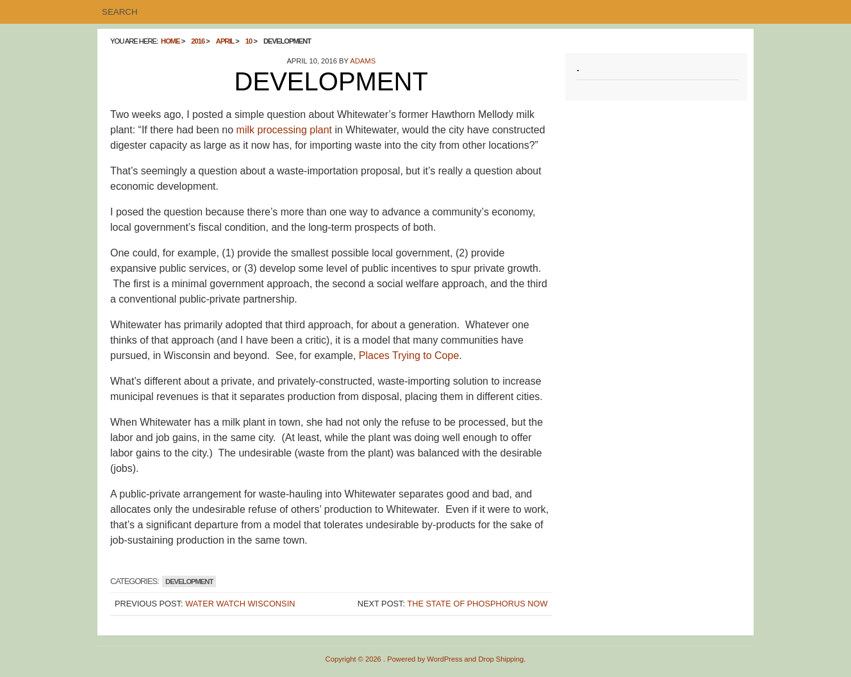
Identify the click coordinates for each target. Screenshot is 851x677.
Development (189, 581)
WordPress (444, 659)
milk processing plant (284, 129)
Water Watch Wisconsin (240, 603)
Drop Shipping (501, 659)
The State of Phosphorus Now (477, 603)
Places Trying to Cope (409, 355)
